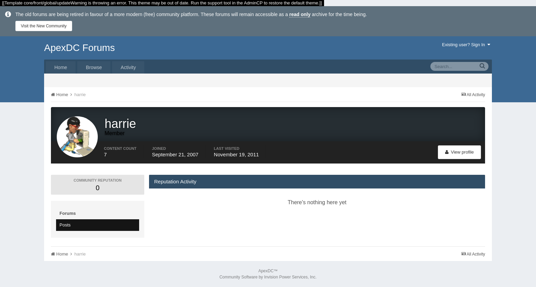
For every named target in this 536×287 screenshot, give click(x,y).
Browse (94, 67)
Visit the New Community (44, 26)
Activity (128, 67)
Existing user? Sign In (466, 44)
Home (60, 67)
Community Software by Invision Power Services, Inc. (268, 277)
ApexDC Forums (79, 47)
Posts (65, 224)
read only (299, 14)
